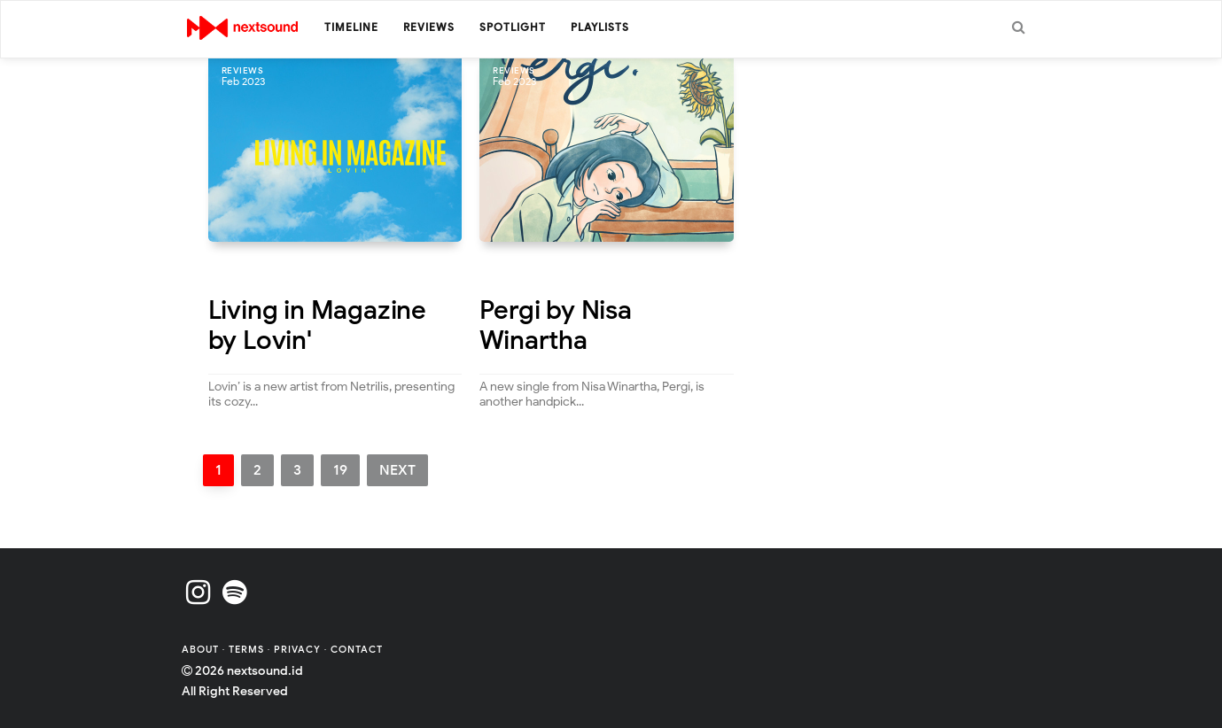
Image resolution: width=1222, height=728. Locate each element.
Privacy (297, 649)
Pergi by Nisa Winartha (555, 325)
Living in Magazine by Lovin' (317, 325)
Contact (357, 649)
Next (397, 470)
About (202, 649)
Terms (248, 649)
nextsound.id (265, 670)
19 (340, 470)
